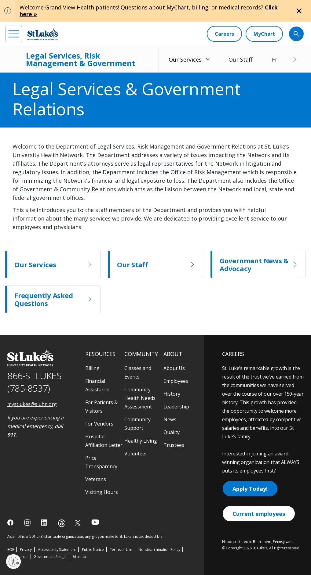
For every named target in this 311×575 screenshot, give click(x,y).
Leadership (176, 406)
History (171, 393)
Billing (92, 368)
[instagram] (28, 522)
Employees (175, 381)
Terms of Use (121, 549)
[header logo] (42, 34)
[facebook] (11, 522)
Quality (171, 432)
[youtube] (95, 522)
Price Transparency (101, 462)
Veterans (95, 479)
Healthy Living (140, 440)
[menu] (13, 34)
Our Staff (240, 59)
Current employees (258, 513)
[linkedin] (45, 522)
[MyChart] (264, 34)
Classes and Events (137, 372)
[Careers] (224, 34)
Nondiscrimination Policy (159, 549)
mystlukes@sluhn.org (32, 404)
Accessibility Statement (57, 549)
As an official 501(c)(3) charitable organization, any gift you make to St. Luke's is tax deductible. (85, 536)
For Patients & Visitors (101, 406)
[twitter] (78, 522)
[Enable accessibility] (13, 561)
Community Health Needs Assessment (140, 398)
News (169, 419)
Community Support (137, 423)
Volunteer (135, 453)
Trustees (173, 445)
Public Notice (93, 549)
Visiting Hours (101, 492)
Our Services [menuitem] (185, 59)
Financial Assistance (97, 385)
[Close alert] (299, 11)
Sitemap (79, 556)
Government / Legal (50, 556)
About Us (174, 368)
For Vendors (99, 423)
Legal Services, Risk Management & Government (80, 59)
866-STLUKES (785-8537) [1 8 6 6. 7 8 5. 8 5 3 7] (34, 381)
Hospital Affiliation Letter (104, 440)
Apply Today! (250, 488)
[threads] (61, 523)
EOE (10, 549)
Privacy (26, 549)
